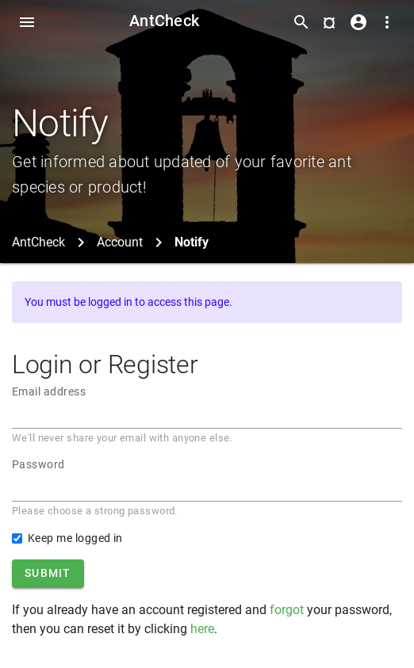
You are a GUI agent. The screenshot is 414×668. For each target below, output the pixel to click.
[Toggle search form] (301, 22)
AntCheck (164, 20)
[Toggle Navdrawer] (27, 22)
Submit (48, 573)
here (202, 628)
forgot (287, 609)
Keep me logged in (75, 538)
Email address (49, 391)
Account (120, 242)
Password (38, 464)
